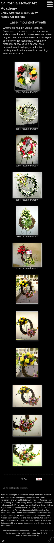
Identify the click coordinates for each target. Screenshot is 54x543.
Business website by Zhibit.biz (18, 533)
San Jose (32, 531)
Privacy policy (33, 536)
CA (38, 531)
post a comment (20, 488)
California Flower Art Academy (14, 531)
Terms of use (20, 536)
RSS (2, 541)
